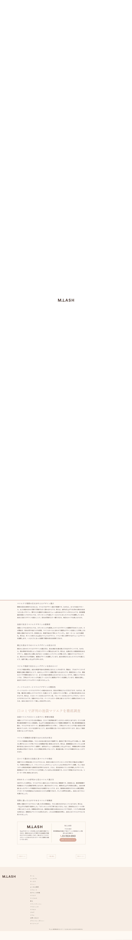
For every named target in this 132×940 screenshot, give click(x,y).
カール (108, 145)
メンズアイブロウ (96, 82)
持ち (99, 152)
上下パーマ (94, 91)
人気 (91, 145)
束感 (105, 149)
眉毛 (92, 94)
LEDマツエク (94, 63)
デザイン (92, 149)
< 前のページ (22, 856)
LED (91, 155)
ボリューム (99, 149)
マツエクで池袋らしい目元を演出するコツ (51, 131)
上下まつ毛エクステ (97, 85)
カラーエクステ (95, 69)
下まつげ (104, 152)
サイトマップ (34, 923)
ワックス (110, 152)
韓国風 (109, 149)
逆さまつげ (93, 152)
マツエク (93, 76)
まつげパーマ (102, 145)
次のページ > (80, 856)
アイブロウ (94, 66)
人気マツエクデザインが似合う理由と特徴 (51, 134)
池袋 (96, 145)
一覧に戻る (51, 856)
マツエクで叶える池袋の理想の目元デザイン (49, 128)
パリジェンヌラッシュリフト (99, 72)
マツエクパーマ (95, 79)
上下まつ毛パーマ (96, 88)
